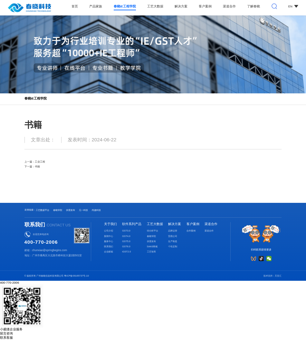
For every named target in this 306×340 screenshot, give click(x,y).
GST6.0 (126, 246)
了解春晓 (253, 6)
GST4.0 (126, 236)
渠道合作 (229, 6)
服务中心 (108, 241)
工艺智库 (151, 251)
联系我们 (108, 246)
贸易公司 (172, 236)
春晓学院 (57, 210)
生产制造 (172, 241)
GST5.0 (126, 241)
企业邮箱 (108, 251)
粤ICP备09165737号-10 (76, 275)
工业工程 (40, 161)
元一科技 (83, 210)
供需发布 (70, 210)
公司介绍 (108, 230)
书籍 (37, 166)
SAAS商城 (152, 246)
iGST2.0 (126, 251)
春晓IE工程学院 (125, 6)
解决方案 (181, 6)
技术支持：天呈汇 (272, 275)
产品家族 (95, 6)
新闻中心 (108, 236)
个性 (170, 246)
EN (293, 6)
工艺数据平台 (42, 210)
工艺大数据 (155, 6)
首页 (75, 6)
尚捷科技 (96, 210)
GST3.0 (126, 230)
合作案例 (191, 230)
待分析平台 (152, 230)
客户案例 (205, 6)
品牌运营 (172, 230)
